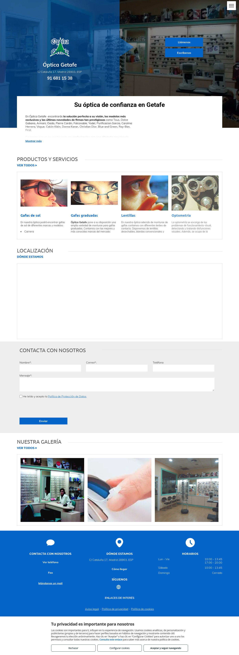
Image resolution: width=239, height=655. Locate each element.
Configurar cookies (119, 648)
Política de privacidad (115, 594)
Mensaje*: (26, 375)
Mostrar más (33, 141)
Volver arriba (119, 604)
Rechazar (73, 648)
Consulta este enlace (110, 639)
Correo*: (91, 362)
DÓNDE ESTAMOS (30, 256)
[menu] (231, 5)
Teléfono (158, 362)
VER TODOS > (27, 165)
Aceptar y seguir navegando (165, 648)
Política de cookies (142, 594)
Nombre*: (25, 362)
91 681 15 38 (59, 78)
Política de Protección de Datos (67, 396)
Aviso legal (92, 594)
